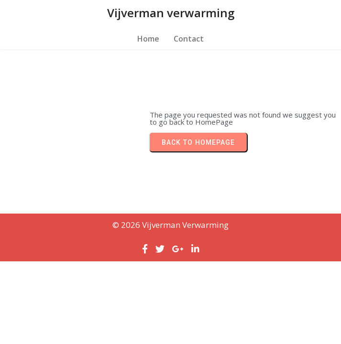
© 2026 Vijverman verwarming (170, 224)
